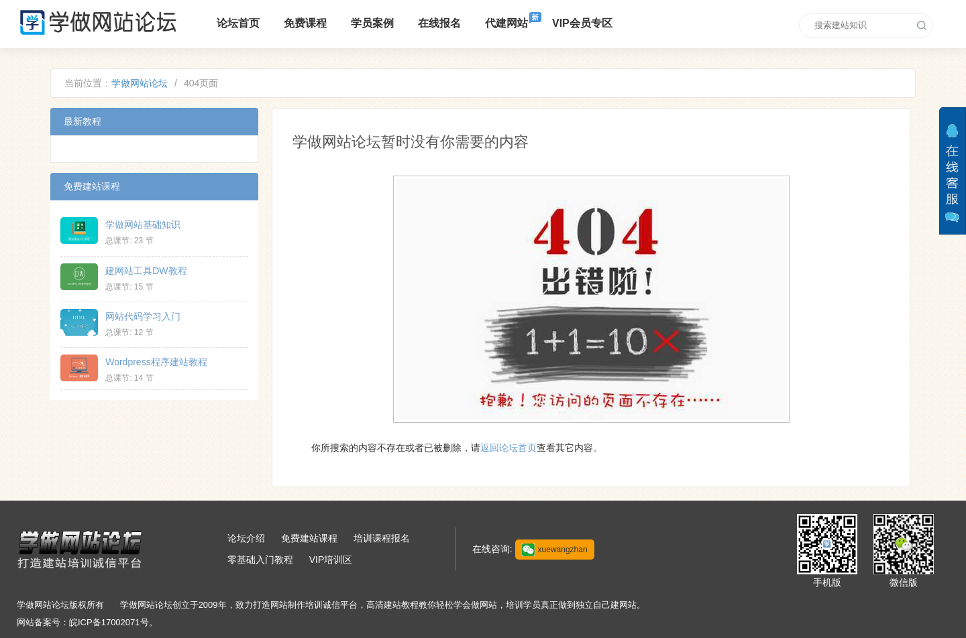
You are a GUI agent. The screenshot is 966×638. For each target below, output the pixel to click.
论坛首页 (238, 23)
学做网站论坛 (139, 83)
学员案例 (372, 23)
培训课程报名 (382, 538)
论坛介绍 (246, 538)
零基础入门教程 (260, 559)
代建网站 (506, 23)
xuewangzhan (555, 550)
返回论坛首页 (508, 447)
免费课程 (305, 23)
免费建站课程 (309, 538)
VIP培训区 (331, 559)
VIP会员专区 (582, 23)
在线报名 (439, 23)
